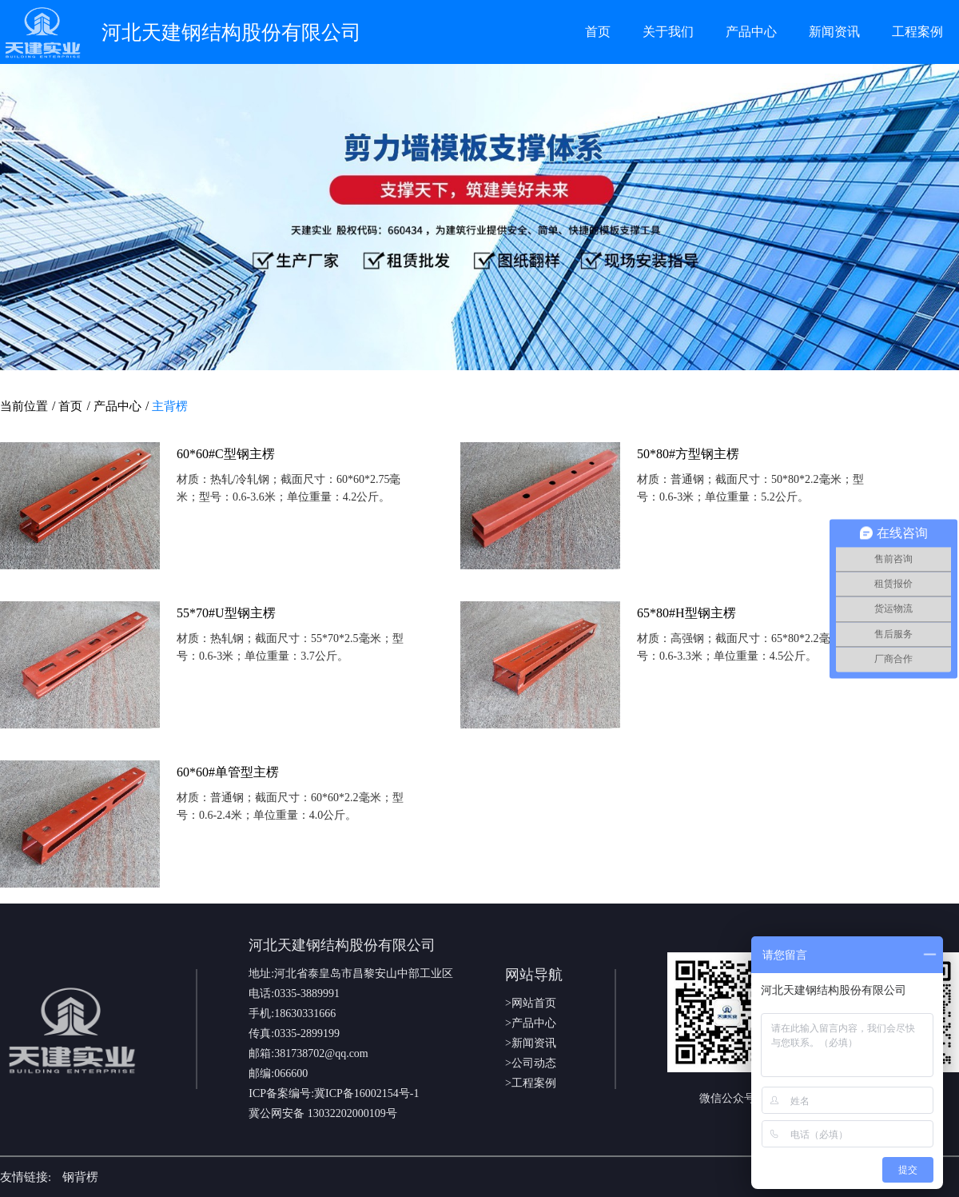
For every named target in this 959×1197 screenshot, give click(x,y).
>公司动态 (530, 1063)
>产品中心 (530, 1023)
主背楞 (170, 406)
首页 (598, 31)
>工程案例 (530, 1083)
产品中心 (751, 31)
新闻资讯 (834, 31)
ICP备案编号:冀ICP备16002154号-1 (334, 1093)
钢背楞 (80, 1177)
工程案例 (917, 31)
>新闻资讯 (530, 1043)
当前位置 (24, 406)
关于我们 (668, 31)
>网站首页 (530, 1003)
